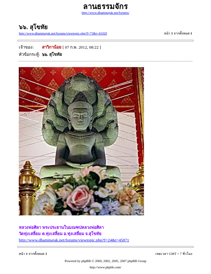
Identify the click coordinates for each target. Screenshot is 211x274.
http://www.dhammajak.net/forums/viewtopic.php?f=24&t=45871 (74, 240)
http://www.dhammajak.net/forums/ (105, 12)
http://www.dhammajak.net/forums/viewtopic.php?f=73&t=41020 (63, 33)
